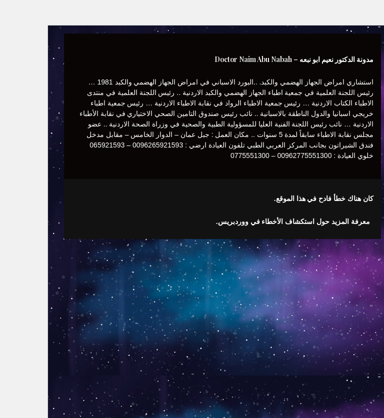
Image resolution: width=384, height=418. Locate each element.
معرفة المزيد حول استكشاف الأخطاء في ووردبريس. (263, 222)
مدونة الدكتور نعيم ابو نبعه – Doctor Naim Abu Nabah (263, 59)
